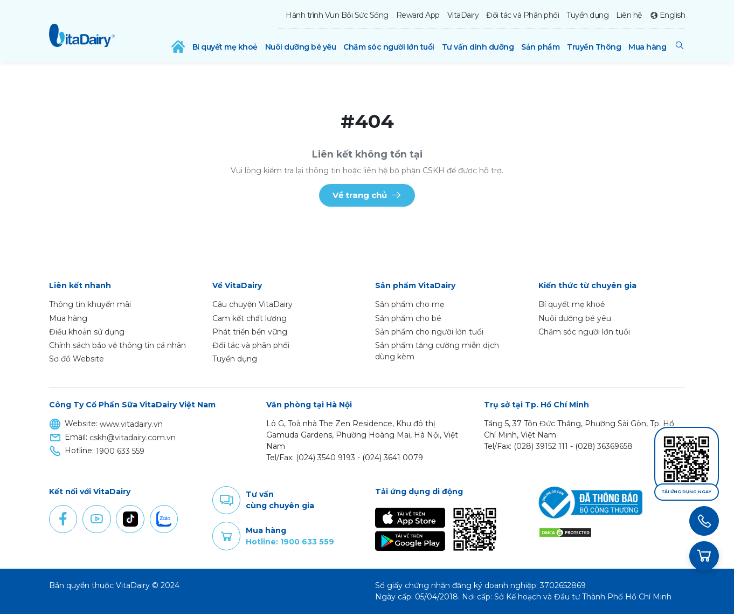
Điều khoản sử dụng (86, 332)
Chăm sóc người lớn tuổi (388, 47)
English (672, 15)
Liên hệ (629, 15)
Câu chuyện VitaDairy (252, 304)
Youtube (96, 519)
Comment (226, 500)
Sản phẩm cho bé (408, 318)
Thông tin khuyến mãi (90, 304)
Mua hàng (647, 47)
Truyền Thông (594, 47)
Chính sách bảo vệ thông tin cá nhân (117, 345)
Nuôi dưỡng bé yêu (300, 47)
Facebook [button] (63, 519)
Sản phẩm (540, 47)
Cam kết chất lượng (249, 318)
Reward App (418, 15)
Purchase (226, 536)
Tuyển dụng (587, 15)
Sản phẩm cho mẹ (409, 304)
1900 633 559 (120, 451)
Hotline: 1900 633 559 (290, 542)
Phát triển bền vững (249, 332)
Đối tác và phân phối (250, 345)
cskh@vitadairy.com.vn (132, 437)
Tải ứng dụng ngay (686, 491)
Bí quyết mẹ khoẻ (225, 47)
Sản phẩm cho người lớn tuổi (429, 332)
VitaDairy (463, 15)
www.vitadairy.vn (131, 424)
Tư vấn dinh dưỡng (478, 47)
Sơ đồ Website (76, 359)
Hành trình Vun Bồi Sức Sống (337, 15)
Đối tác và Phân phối (522, 15)
